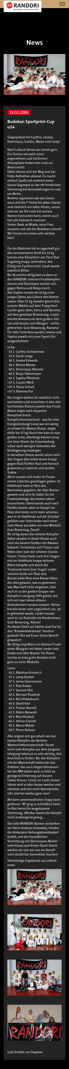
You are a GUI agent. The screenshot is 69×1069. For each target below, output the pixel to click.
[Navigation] (62, 4)
